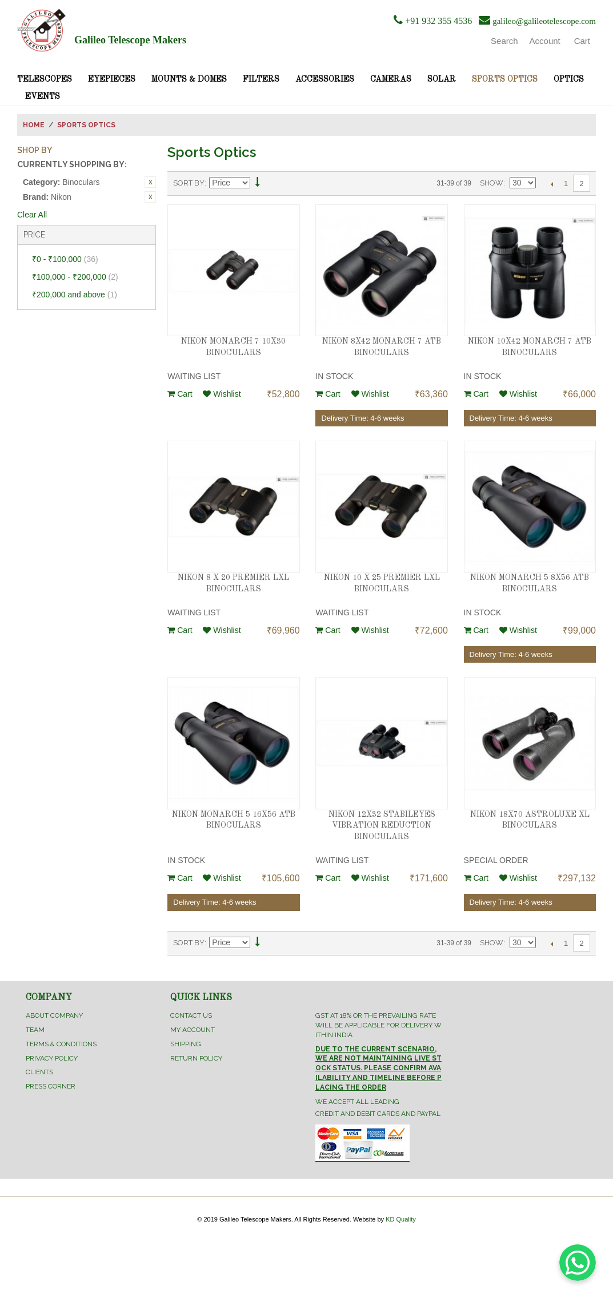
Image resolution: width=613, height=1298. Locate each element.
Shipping (185, 1044)
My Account (192, 1030)
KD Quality (401, 1219)
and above (74, 294)
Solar (441, 79)
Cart (179, 393)
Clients (39, 1072)
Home (34, 125)
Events (42, 96)
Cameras (390, 79)
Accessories (324, 79)
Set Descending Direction (257, 183)
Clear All (32, 214)
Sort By (189, 183)
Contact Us (191, 1015)
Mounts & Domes (189, 79)
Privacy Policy (52, 1058)
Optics (569, 79)
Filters (261, 79)
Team (35, 1030)
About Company (54, 1015)
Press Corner (50, 1086)
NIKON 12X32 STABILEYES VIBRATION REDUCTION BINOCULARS (381, 826)
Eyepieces (111, 79)
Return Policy (196, 1058)
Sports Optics (505, 79)
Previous (551, 183)
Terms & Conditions (61, 1044)
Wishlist (222, 393)
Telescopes (44, 79)
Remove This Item (150, 182)
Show (491, 183)
